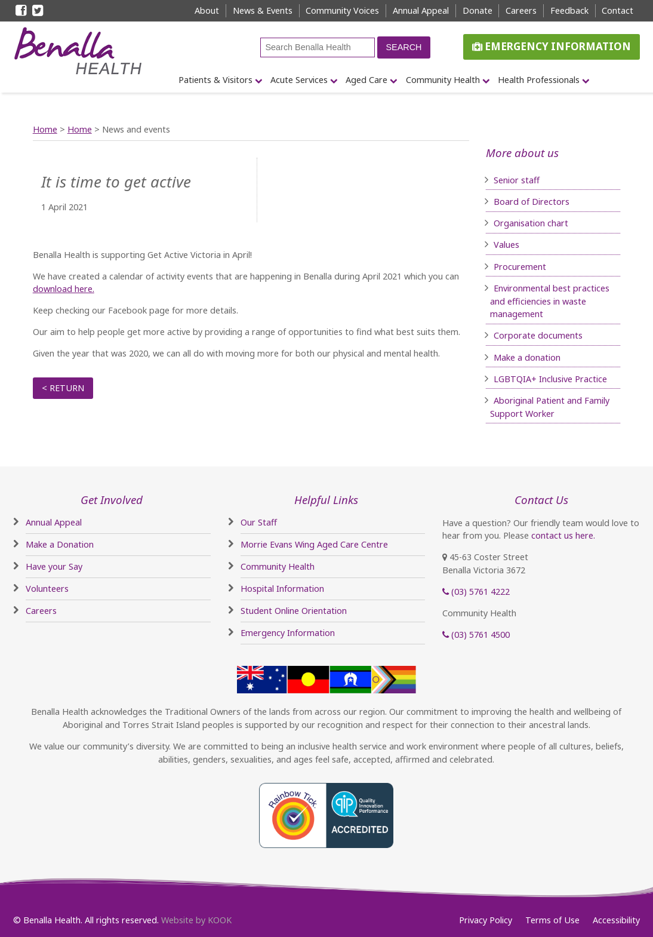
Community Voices (342, 10)
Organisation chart (531, 223)
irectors (553, 201)
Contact (617, 10)
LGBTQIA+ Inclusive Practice (550, 379)
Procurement (520, 266)
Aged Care (366, 79)
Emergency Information (551, 46)
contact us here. (563, 535)
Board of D (516, 201)
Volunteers (47, 588)
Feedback (569, 10)
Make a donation (527, 357)
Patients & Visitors (215, 79)
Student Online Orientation (294, 610)
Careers (521, 10)
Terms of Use (552, 920)
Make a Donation (60, 544)
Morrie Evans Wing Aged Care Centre (314, 544)
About (207, 10)
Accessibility (616, 920)
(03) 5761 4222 (476, 591)
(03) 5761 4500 (476, 634)
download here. (63, 288)
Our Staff (259, 522)
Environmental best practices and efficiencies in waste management (549, 300)
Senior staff (517, 180)
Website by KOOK (196, 920)
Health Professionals (539, 79)
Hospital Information (282, 588)
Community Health (443, 79)
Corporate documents (538, 335)
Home (45, 129)
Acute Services (299, 79)
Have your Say (54, 566)
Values (506, 244)
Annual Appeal (421, 10)
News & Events (262, 10)
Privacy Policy (485, 920)
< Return (63, 388)
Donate (477, 10)
